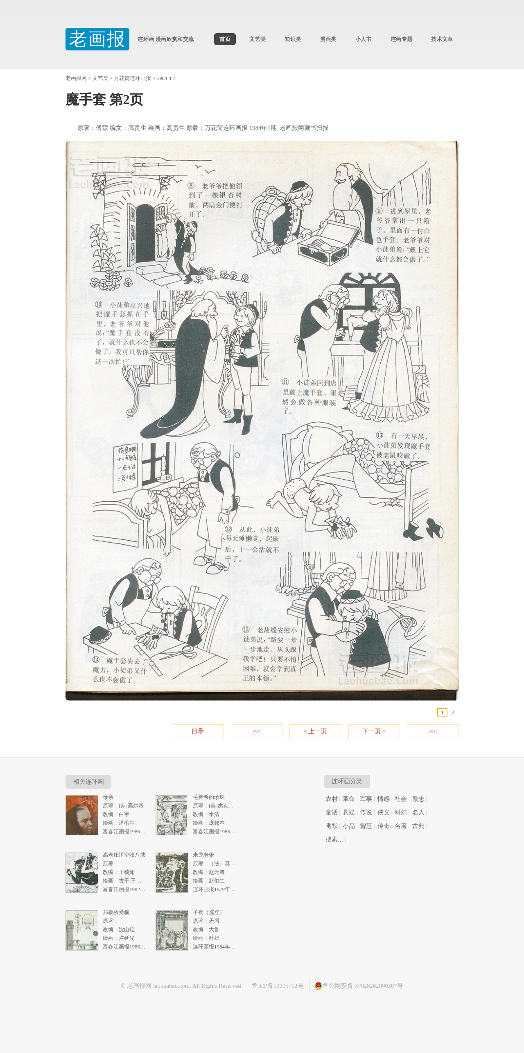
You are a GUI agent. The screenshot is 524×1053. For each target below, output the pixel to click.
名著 (401, 826)
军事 (366, 799)
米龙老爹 (203, 855)
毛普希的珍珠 (209, 797)
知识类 (293, 39)
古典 (418, 826)
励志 (418, 799)
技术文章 (442, 39)
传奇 (383, 826)
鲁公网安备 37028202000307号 (358, 986)
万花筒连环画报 (132, 78)
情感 (383, 799)
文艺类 (257, 39)
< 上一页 (315, 731)
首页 (224, 39)
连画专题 (401, 39)
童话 (331, 812)
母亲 (108, 797)
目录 (198, 731)
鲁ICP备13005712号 (277, 985)
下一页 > (374, 731)
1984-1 (164, 78)
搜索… (334, 839)
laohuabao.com (171, 985)
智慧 (366, 826)
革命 (349, 799)
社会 (401, 799)
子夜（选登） (209, 912)
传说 (366, 812)
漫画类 (328, 39)
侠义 (383, 812)
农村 (331, 799)
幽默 (331, 826)
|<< (256, 731)
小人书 (363, 39)
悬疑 (349, 812)
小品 (349, 826)
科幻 (401, 812)
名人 (418, 812)
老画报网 (76, 78)
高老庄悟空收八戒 (124, 855)
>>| (432, 731)
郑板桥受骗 (116, 912)
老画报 (97, 39)
